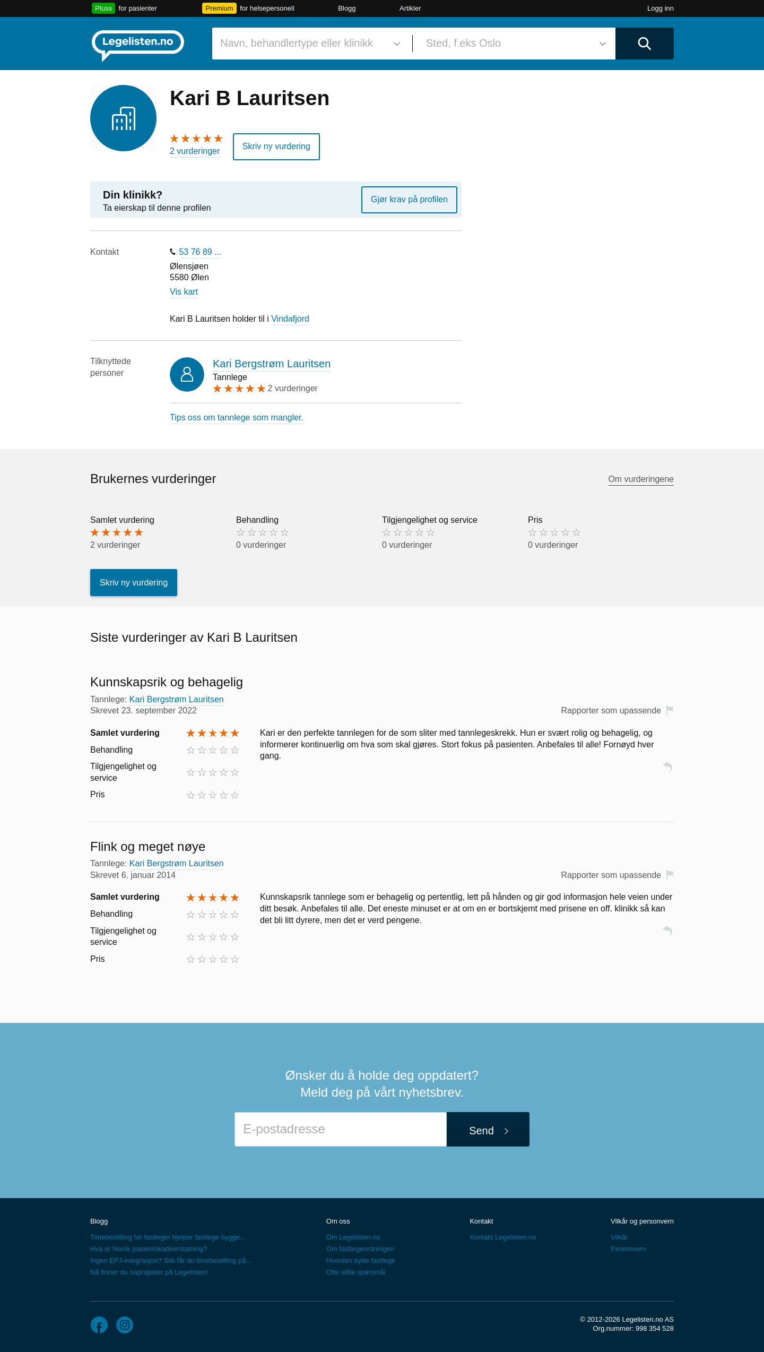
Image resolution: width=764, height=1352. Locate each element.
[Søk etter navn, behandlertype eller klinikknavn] (308, 43)
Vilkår (619, 1237)
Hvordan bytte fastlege (360, 1260)
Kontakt (481, 1221)
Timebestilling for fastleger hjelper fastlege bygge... (168, 1237)
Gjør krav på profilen (409, 199)
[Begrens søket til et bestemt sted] (514, 43)
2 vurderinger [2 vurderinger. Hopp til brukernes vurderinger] (195, 151)
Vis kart (184, 291)
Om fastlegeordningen (360, 1249)
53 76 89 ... (200, 251)
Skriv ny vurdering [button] (276, 146)
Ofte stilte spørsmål (356, 1272)
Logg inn (660, 8)
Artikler (410, 8)
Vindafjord (290, 318)
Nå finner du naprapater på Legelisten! (149, 1272)
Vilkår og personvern (642, 1221)
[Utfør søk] (644, 43)
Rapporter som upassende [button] (611, 710)
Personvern (628, 1249)
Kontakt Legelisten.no (503, 1237)
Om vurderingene (641, 479)
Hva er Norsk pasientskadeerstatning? (148, 1249)
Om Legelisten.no (353, 1237)
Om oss (338, 1221)
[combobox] (308, 43)
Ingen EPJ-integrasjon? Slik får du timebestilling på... (170, 1260)
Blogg (346, 8)
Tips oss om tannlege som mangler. (236, 417)
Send (481, 1130)
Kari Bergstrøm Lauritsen (272, 363)
